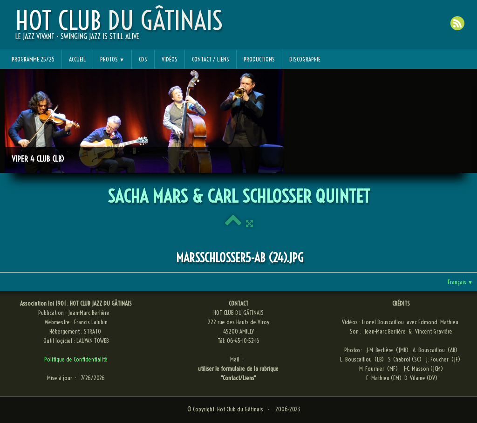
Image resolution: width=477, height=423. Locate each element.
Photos (112, 59)
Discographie (304, 59)
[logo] (119, 28)
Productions (259, 59)
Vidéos (169, 59)
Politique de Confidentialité (76, 359)
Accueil (77, 59)
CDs (143, 59)
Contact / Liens (210, 59)
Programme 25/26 (33, 59)
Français (460, 282)
